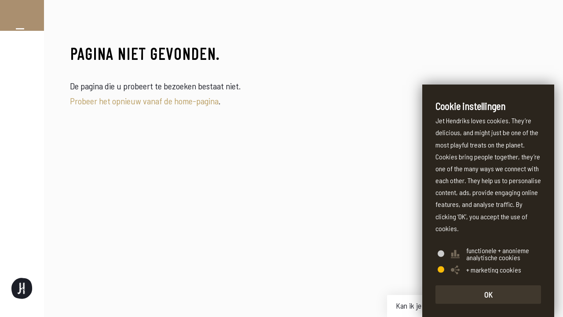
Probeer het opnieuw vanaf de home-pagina (144, 101)
